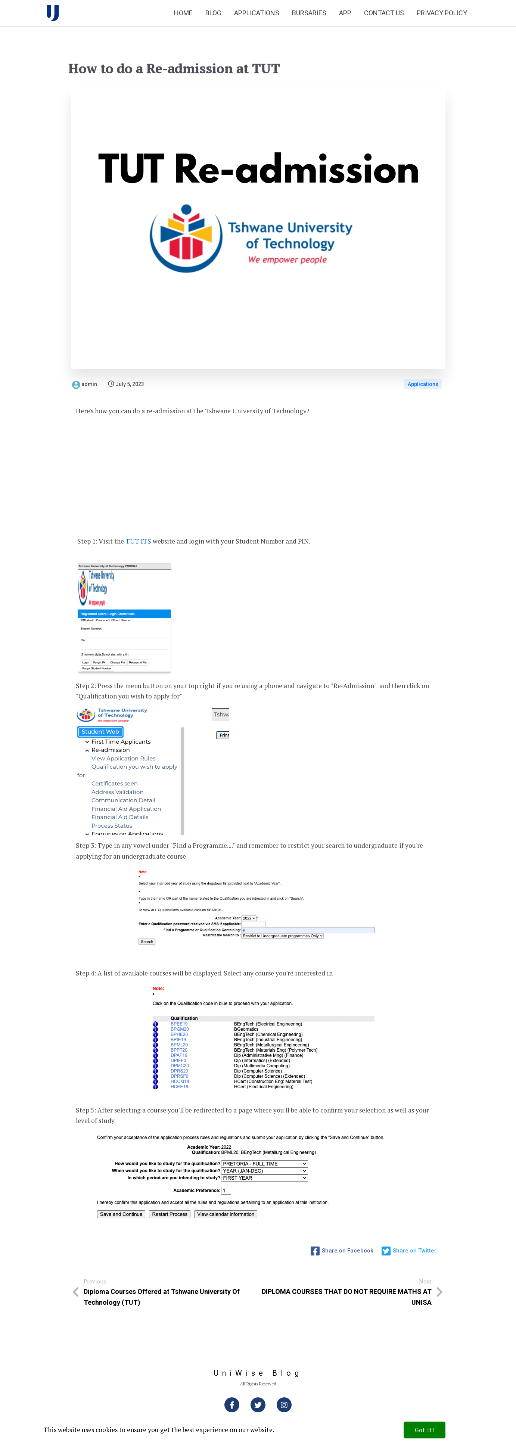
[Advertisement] (258, 476)
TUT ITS (138, 541)
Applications (423, 384)
